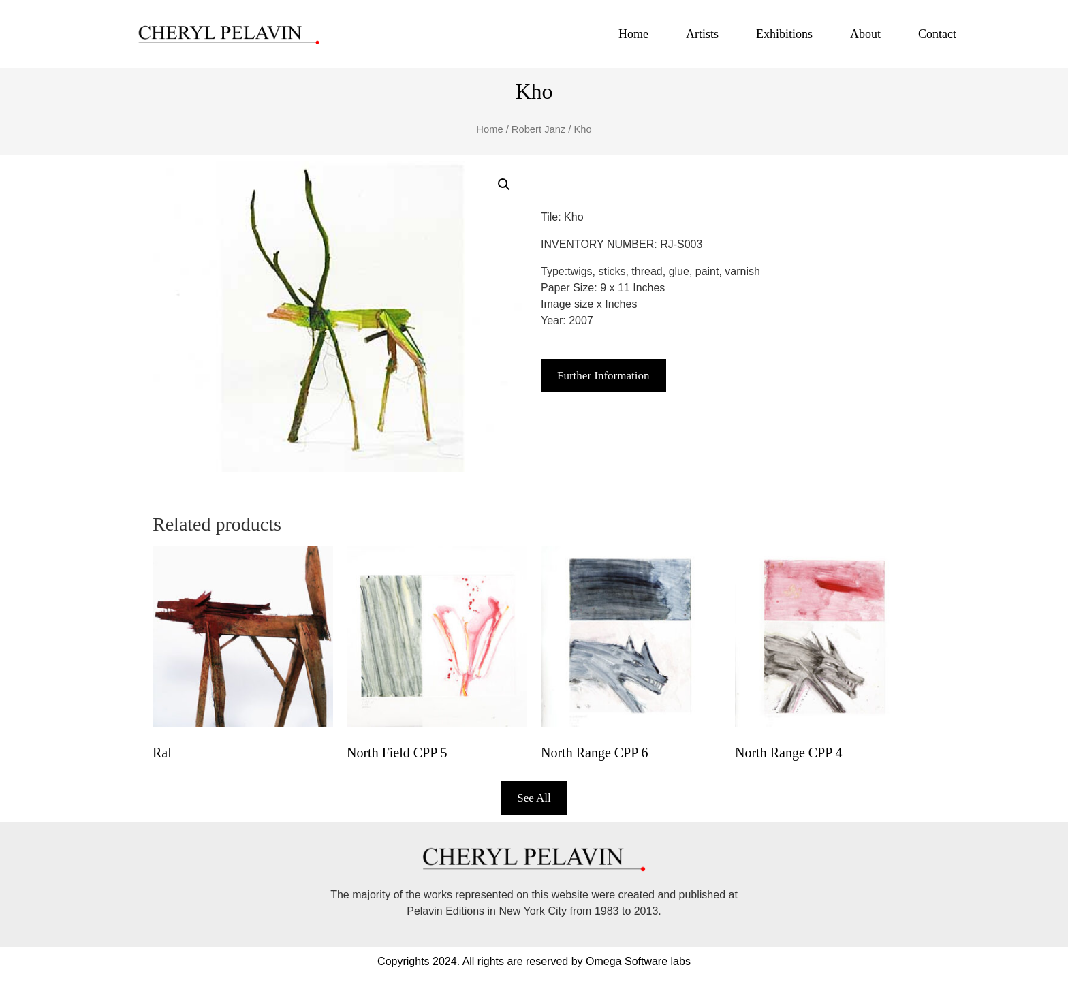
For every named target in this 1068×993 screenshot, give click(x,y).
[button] (504, 184)
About (865, 34)
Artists (702, 34)
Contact (937, 34)
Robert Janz (538, 129)
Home (633, 34)
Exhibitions (784, 34)
